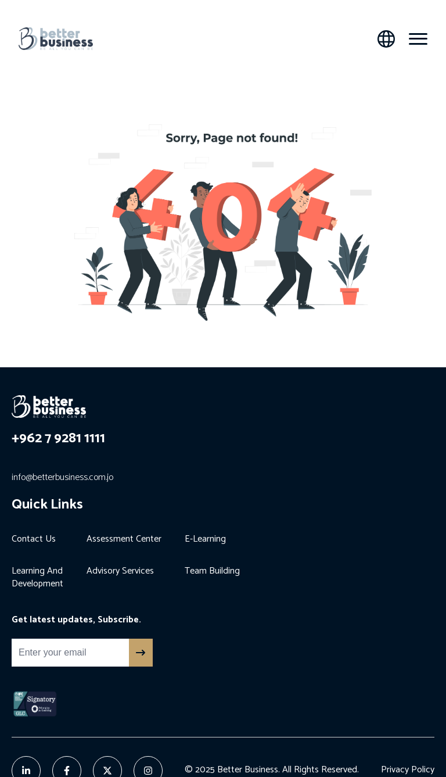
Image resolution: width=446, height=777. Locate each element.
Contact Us (34, 539)
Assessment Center (124, 539)
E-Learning (205, 539)
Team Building (212, 571)
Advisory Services (120, 571)
